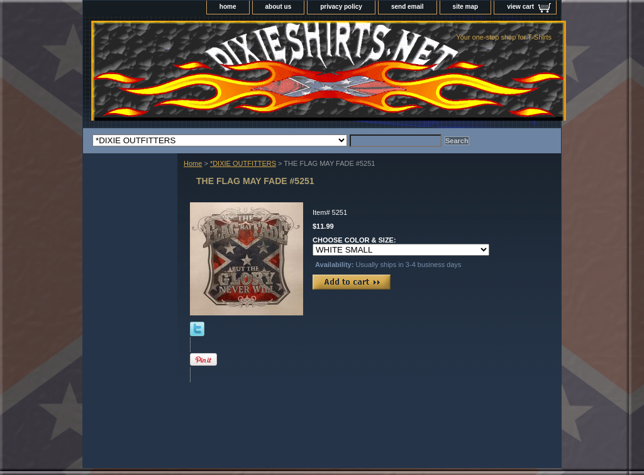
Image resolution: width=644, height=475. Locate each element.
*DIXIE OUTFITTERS (243, 163)
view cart (520, 6)
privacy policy (341, 6)
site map (466, 6)
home (227, 6)
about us (278, 6)
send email (407, 6)
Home (193, 163)
